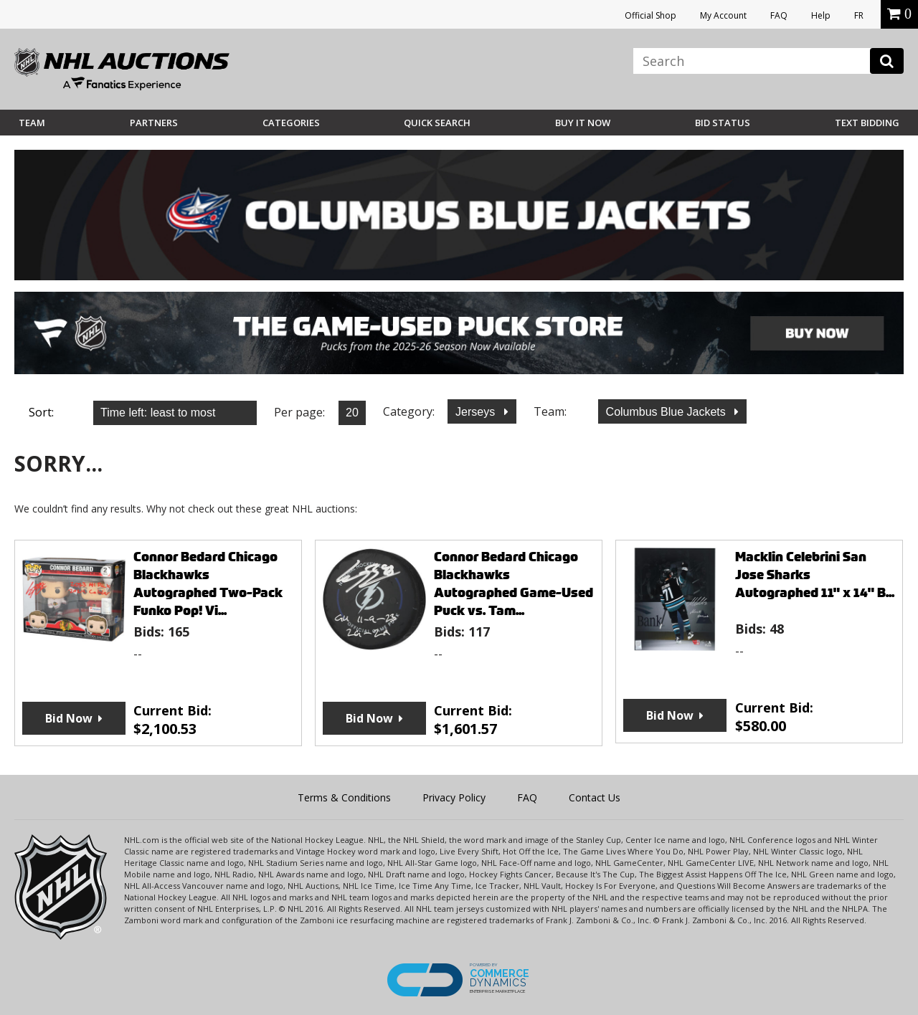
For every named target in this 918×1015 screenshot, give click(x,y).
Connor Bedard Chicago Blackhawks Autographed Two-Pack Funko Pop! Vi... (208, 583)
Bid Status (722, 122)
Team (32, 122)
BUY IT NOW (582, 122)
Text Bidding (867, 122)
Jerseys (476, 412)
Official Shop (650, 15)
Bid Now (69, 718)
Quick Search (437, 122)
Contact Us (594, 797)
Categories (291, 122)
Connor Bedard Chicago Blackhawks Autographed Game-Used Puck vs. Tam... (513, 583)
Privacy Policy (454, 797)
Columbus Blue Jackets (667, 412)
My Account (723, 15)
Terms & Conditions (344, 797)
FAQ (778, 15)
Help (821, 15)
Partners (154, 122)
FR (858, 15)
